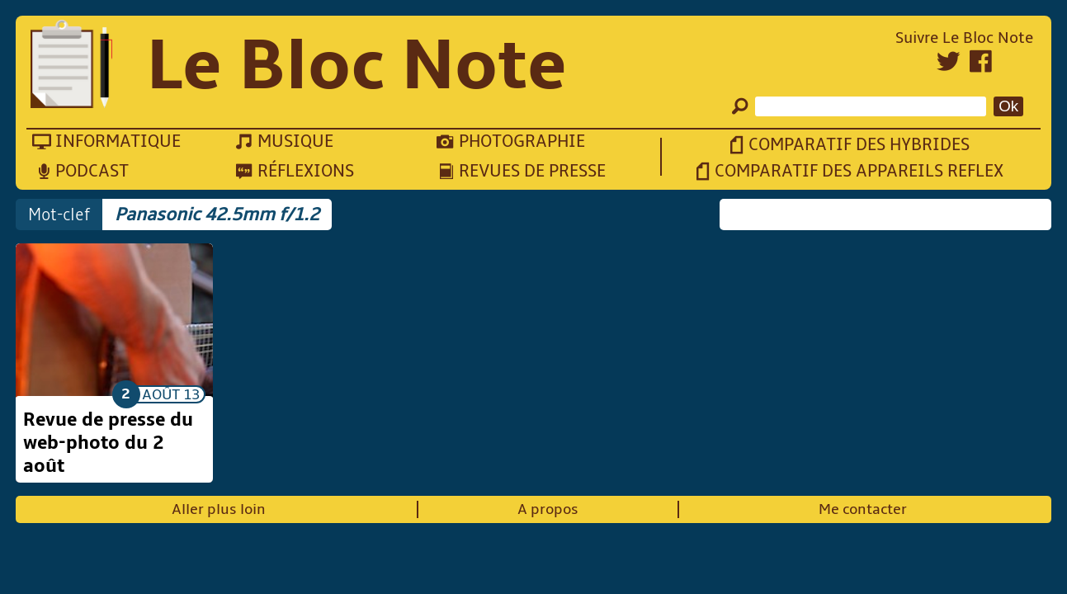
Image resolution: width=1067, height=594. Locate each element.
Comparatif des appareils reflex (859, 171)
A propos (547, 509)
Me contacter (863, 509)
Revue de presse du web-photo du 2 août (108, 443)
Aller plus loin (219, 509)
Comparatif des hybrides (859, 144)
